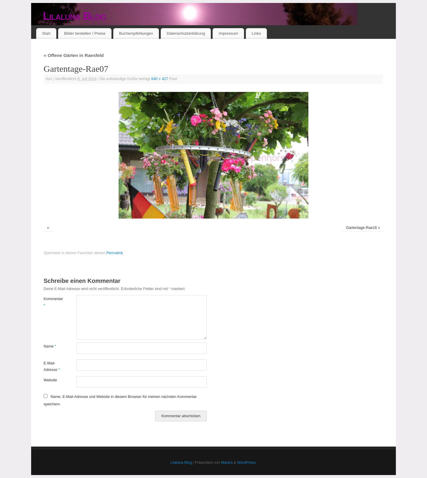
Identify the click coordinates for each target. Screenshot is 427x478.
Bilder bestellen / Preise (85, 33)
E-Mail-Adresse (52, 366)
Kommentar (52, 302)
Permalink (114, 253)
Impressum (228, 33)
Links (256, 33)
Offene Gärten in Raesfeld (74, 55)
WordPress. (247, 463)
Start (46, 33)
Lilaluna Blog (74, 16)
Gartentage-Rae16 (361, 228)
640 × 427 (159, 79)
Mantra (226, 463)
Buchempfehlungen (136, 33)
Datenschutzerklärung (186, 33)
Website (50, 380)
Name (50, 346)
